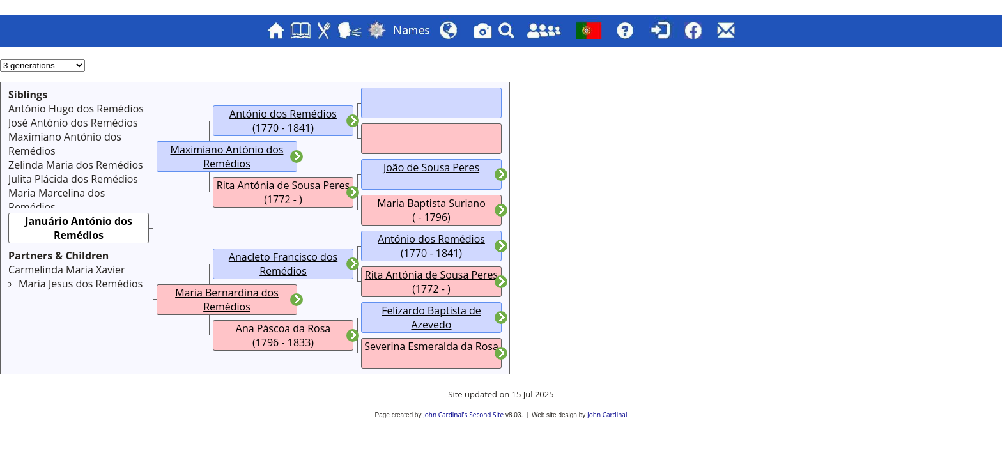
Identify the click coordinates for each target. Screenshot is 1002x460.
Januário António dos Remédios (78, 228)
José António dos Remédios (73, 123)
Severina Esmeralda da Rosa (431, 346)
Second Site (486, 414)
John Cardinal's (445, 414)
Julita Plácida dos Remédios (73, 179)
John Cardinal (607, 414)
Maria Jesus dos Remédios (81, 284)
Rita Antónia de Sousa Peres (283, 185)
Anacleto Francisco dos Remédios (283, 264)
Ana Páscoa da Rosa (283, 328)
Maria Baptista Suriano (431, 203)
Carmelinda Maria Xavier (66, 270)
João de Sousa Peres (431, 167)
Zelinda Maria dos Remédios (75, 165)
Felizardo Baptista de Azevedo (431, 317)
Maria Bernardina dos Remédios (227, 300)
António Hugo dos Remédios (76, 109)
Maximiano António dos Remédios (227, 156)
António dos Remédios (283, 114)
